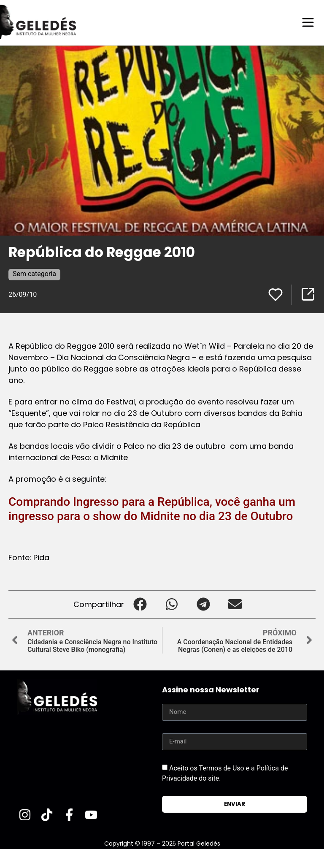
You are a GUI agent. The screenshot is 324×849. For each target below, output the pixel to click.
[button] (140, 603)
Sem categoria (34, 273)
